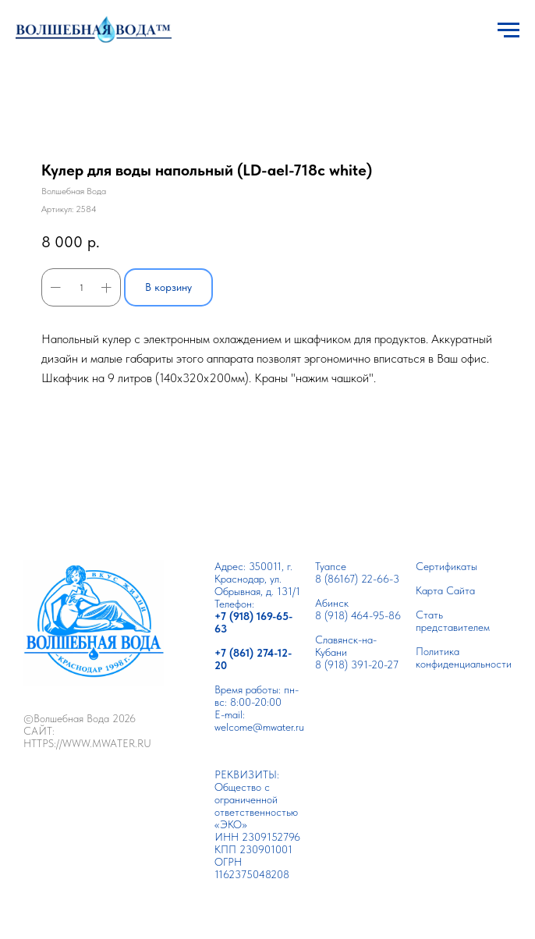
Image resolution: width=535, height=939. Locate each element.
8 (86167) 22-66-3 (357, 578)
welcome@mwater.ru (259, 727)
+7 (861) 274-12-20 (253, 659)
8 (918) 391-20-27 (357, 664)
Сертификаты (446, 566)
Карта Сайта (445, 590)
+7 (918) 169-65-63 (253, 622)
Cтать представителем (453, 620)
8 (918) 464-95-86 (358, 615)
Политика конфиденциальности (464, 657)
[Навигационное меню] (508, 30)
